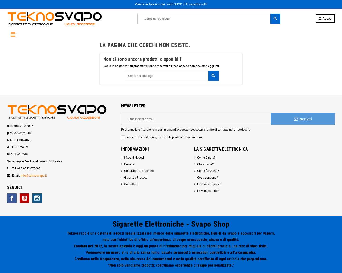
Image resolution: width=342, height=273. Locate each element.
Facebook (12, 198)
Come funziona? (208, 171)
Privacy (129, 164)
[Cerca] (208, 19)
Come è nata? (206, 157)
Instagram (37, 198)
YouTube (24, 198)
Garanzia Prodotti (135, 177)
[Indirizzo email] (196, 119)
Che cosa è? (205, 164)
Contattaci (131, 184)
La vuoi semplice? (209, 184)
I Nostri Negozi (134, 157)
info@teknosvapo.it (34, 175)
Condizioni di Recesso (139, 171)
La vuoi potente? (208, 191)
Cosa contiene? (207, 177)
